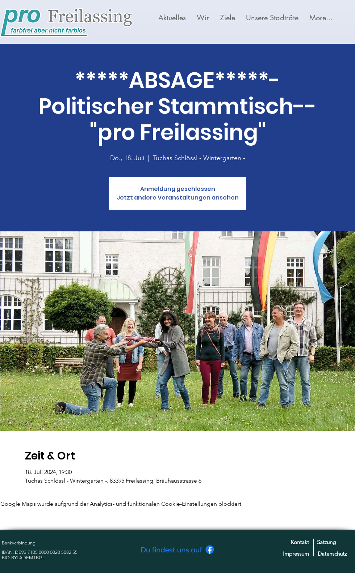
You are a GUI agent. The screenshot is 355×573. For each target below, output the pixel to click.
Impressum (296, 553)
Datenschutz (332, 553)
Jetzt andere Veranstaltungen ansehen (178, 197)
